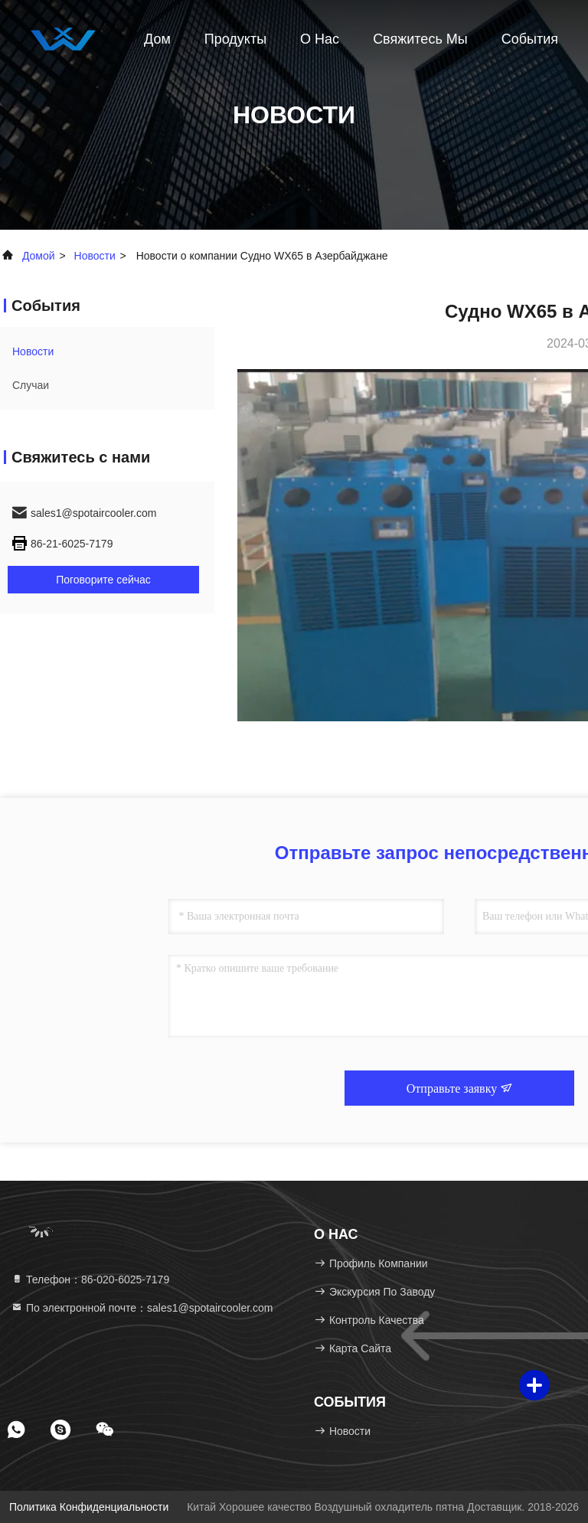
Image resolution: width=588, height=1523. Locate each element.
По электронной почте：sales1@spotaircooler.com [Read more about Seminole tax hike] (142, 1308)
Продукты (235, 39)
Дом (157, 39)
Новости (95, 256)
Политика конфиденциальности (88, 1507)
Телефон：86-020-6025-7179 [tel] (90, 1279)
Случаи (30, 385)
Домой (38, 256)
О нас (319, 39)
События (529, 39)
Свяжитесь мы (420, 39)
